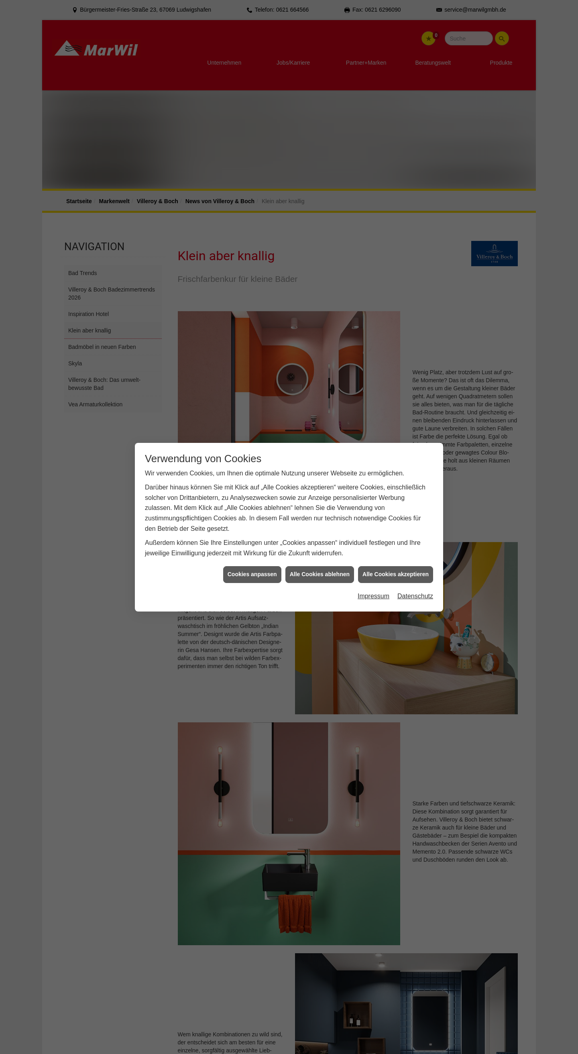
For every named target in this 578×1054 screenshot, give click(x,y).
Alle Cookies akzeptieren (395, 574)
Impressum (373, 595)
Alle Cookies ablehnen (320, 574)
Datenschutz (415, 595)
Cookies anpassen (252, 574)
